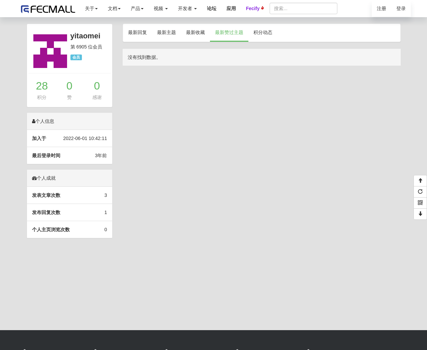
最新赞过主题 (229, 32)
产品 (137, 8)
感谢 (97, 97)
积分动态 (262, 32)
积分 (42, 97)
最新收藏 (195, 32)
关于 (91, 8)
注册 (381, 8)
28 (42, 86)
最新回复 (137, 32)
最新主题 (166, 32)
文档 (114, 8)
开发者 (187, 8)
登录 (401, 8)
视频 (161, 8)
